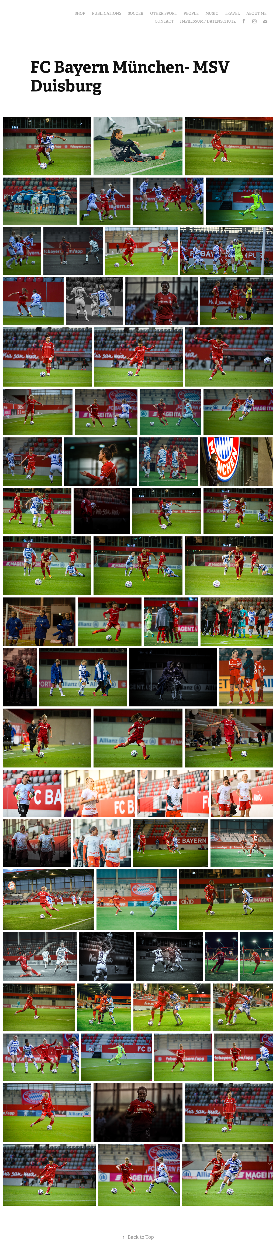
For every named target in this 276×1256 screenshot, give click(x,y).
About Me (256, 13)
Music (211, 13)
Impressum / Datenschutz (208, 21)
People (191, 13)
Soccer (135, 13)
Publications (106, 13)
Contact (164, 21)
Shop (80, 13)
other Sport (163, 13)
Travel (232, 13)
